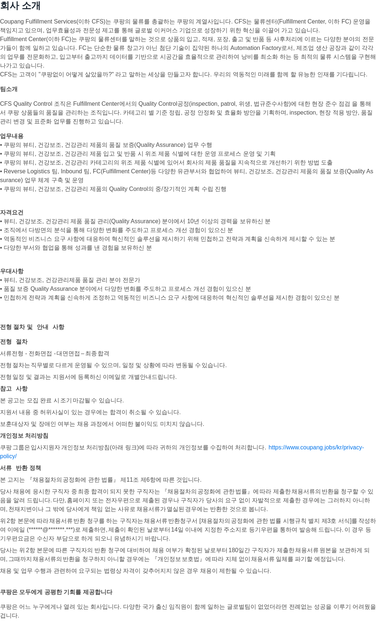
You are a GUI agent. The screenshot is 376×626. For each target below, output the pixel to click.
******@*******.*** (51, 530)
